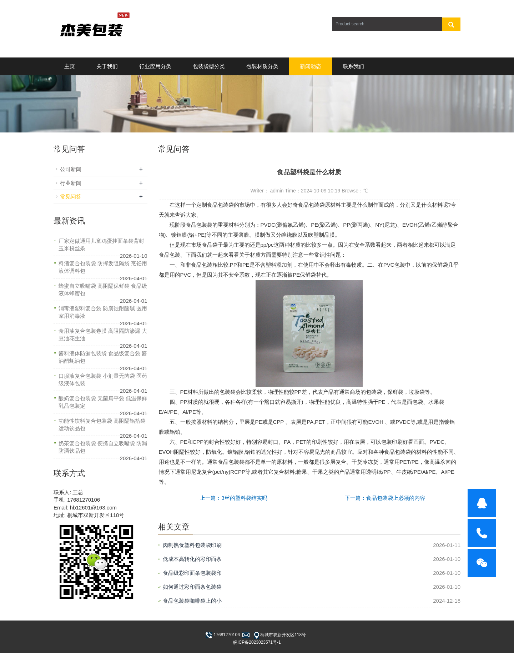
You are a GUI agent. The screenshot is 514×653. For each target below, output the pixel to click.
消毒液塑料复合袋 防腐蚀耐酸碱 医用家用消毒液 (103, 312)
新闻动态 (310, 66)
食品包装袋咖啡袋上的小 (192, 601)
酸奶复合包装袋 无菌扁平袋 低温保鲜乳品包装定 (103, 402)
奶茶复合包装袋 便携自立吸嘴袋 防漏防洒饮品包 (103, 447)
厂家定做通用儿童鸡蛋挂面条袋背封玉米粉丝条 (101, 244)
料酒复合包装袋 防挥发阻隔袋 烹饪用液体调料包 (103, 267)
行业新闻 (70, 183)
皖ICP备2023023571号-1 (257, 642)
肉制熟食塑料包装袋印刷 (192, 545)
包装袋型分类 (209, 66)
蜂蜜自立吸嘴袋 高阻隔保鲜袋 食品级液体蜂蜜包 (103, 289)
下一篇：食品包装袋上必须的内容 (385, 498)
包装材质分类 (262, 66)
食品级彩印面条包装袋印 (192, 573)
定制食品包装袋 (215, 205)
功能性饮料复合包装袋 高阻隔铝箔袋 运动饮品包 (102, 424)
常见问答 (70, 197)
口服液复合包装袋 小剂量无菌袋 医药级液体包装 (103, 379)
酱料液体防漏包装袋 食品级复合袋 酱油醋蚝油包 (103, 357)
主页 (69, 66)
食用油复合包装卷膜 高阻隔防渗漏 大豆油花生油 (103, 334)
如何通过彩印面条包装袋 (192, 587)
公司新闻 (70, 169)
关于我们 (107, 66)
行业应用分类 (155, 66)
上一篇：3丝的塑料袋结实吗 (233, 498)
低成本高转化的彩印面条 (192, 559)
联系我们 (353, 66)
